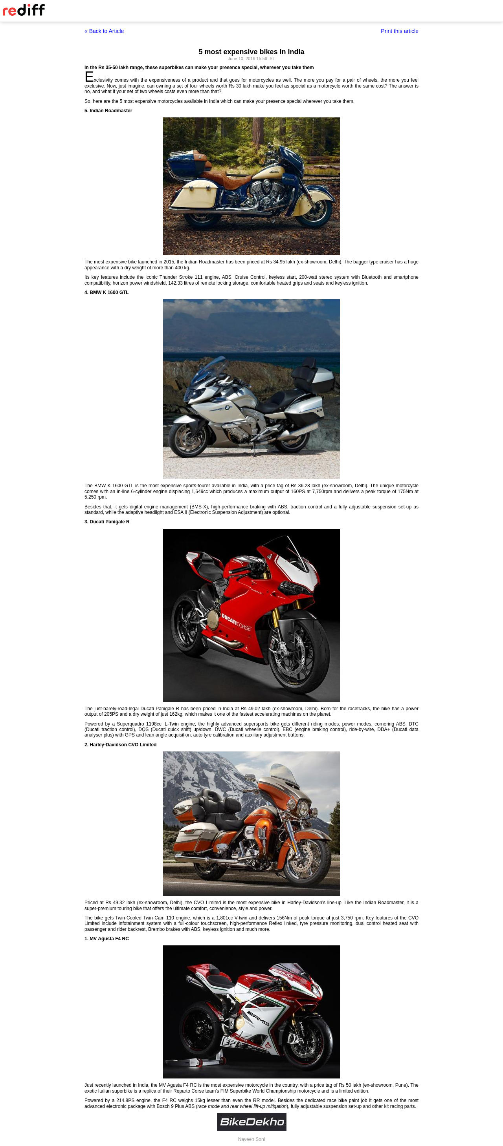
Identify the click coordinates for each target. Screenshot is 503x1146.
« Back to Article (104, 31)
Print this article (400, 31)
